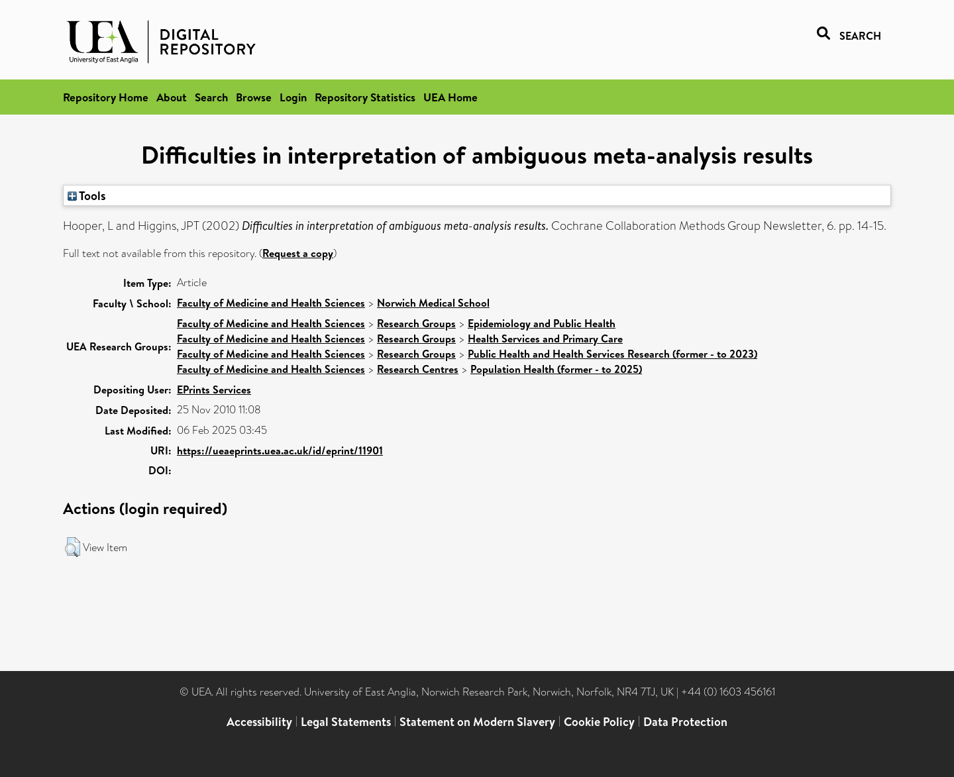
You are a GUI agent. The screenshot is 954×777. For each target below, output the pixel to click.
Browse (254, 97)
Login (293, 97)
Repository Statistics (365, 97)
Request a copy (297, 253)
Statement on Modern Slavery (477, 721)
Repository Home (105, 97)
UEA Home (450, 97)
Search (211, 97)
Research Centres (417, 369)
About (171, 97)
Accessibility (259, 721)
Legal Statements (346, 721)
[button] (72, 547)
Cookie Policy (599, 721)
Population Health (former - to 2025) (556, 369)
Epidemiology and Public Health (541, 323)
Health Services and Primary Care (545, 338)
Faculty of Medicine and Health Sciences (271, 302)
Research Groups (416, 323)
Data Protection (685, 721)
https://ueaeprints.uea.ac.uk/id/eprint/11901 (280, 450)
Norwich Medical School (433, 302)
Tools (87, 195)
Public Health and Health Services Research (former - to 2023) (612, 353)
